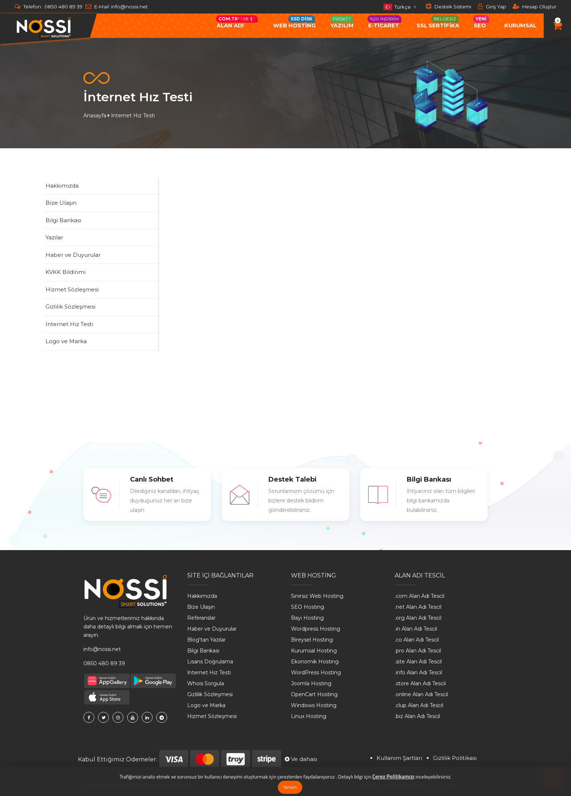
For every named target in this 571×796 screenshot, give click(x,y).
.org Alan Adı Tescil (418, 618)
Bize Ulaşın (201, 607)
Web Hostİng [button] (294, 22)
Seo (481, 22)
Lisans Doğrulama (210, 661)
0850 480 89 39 (63, 6)
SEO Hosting (307, 607)
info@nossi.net (129, 6)
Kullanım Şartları (399, 757)
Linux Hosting (308, 716)
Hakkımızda (202, 596)
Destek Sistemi (448, 6)
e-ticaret (384, 22)
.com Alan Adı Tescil (419, 596)
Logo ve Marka (206, 705)
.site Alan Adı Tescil (418, 661)
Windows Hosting (313, 705)
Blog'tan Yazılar (206, 639)
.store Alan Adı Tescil (420, 683)
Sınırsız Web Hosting (317, 596)
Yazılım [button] (342, 22)
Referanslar (201, 618)
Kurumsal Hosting (314, 650)
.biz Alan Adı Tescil (417, 716)
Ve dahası (301, 759)
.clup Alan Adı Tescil (419, 705)
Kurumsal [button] (520, 25)
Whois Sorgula (205, 683)
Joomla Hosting (311, 683)
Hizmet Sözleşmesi (212, 716)
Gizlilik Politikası (455, 757)
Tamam (290, 787)
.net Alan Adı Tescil (418, 607)
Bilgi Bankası (203, 650)
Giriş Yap (492, 6)
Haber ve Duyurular (212, 629)
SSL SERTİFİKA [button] (438, 22)
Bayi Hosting (307, 618)
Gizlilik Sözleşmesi (210, 694)
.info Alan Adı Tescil (418, 672)
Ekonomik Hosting (315, 661)
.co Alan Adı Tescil (417, 639)
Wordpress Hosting (315, 629)
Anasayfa (94, 115)
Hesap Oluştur (534, 6)
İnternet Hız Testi (209, 672)
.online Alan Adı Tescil (421, 694)
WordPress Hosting (316, 672)
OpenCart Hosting (314, 694)
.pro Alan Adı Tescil (418, 650)
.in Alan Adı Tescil (416, 629)
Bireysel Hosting (312, 639)
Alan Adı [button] (237, 22)
